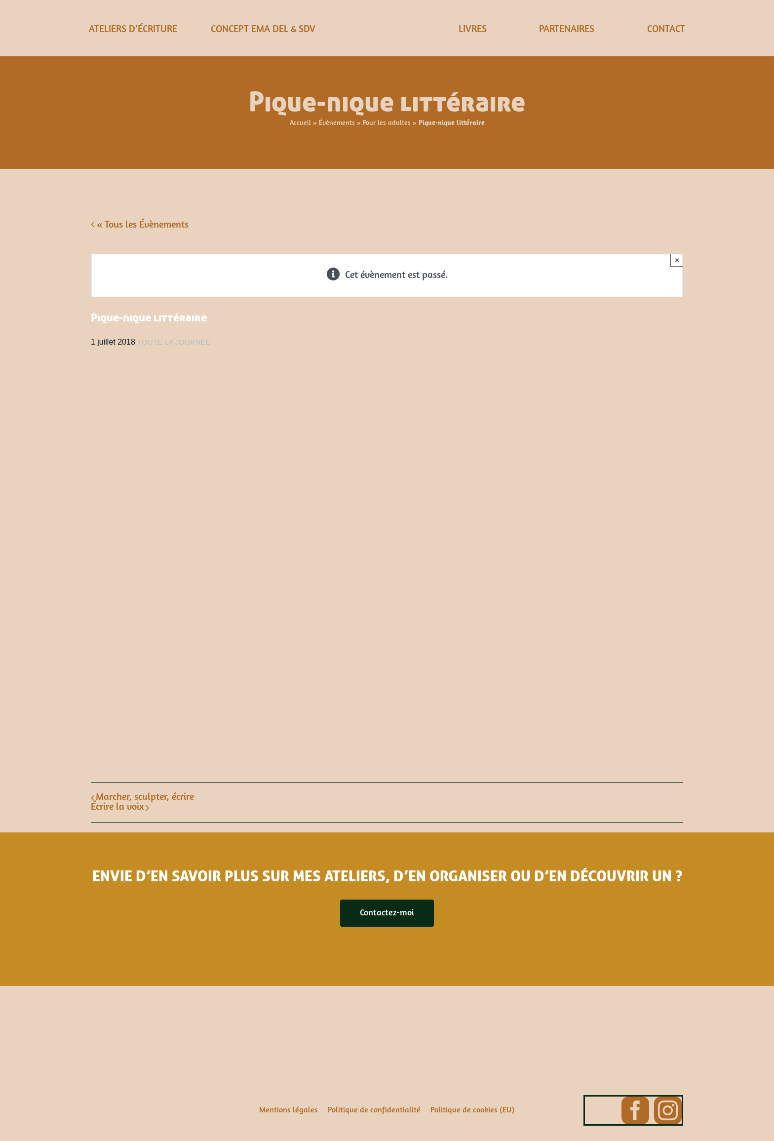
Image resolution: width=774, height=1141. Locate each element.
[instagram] (668, 1110)
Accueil (300, 123)
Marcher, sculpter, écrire (145, 797)
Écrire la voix (117, 807)
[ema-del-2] (387, 15)
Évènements (337, 123)
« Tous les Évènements (141, 225)
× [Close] (677, 260)
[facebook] (635, 1110)
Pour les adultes (387, 123)
